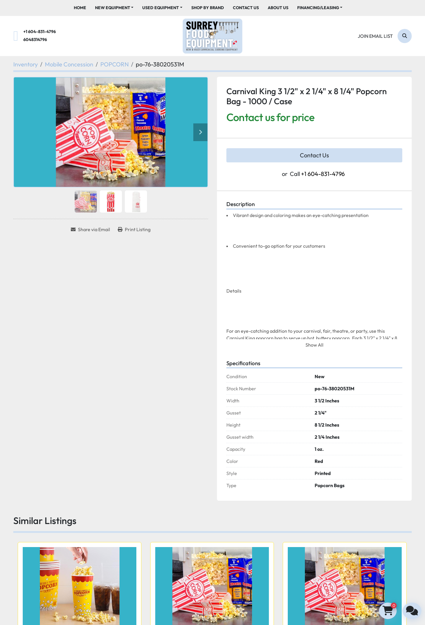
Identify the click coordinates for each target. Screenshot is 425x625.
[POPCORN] (114, 64)
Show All (314, 345)
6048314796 (35, 39)
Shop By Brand (207, 7)
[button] (114, 8)
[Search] (405, 36)
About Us (278, 7)
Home (80, 7)
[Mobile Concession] (69, 64)
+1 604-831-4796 (39, 31)
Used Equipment (160, 7)
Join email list (375, 36)
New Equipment (112, 7)
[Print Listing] (134, 229)
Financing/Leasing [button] (318, 7)
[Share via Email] (90, 229)
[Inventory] (25, 64)
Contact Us (246, 7)
